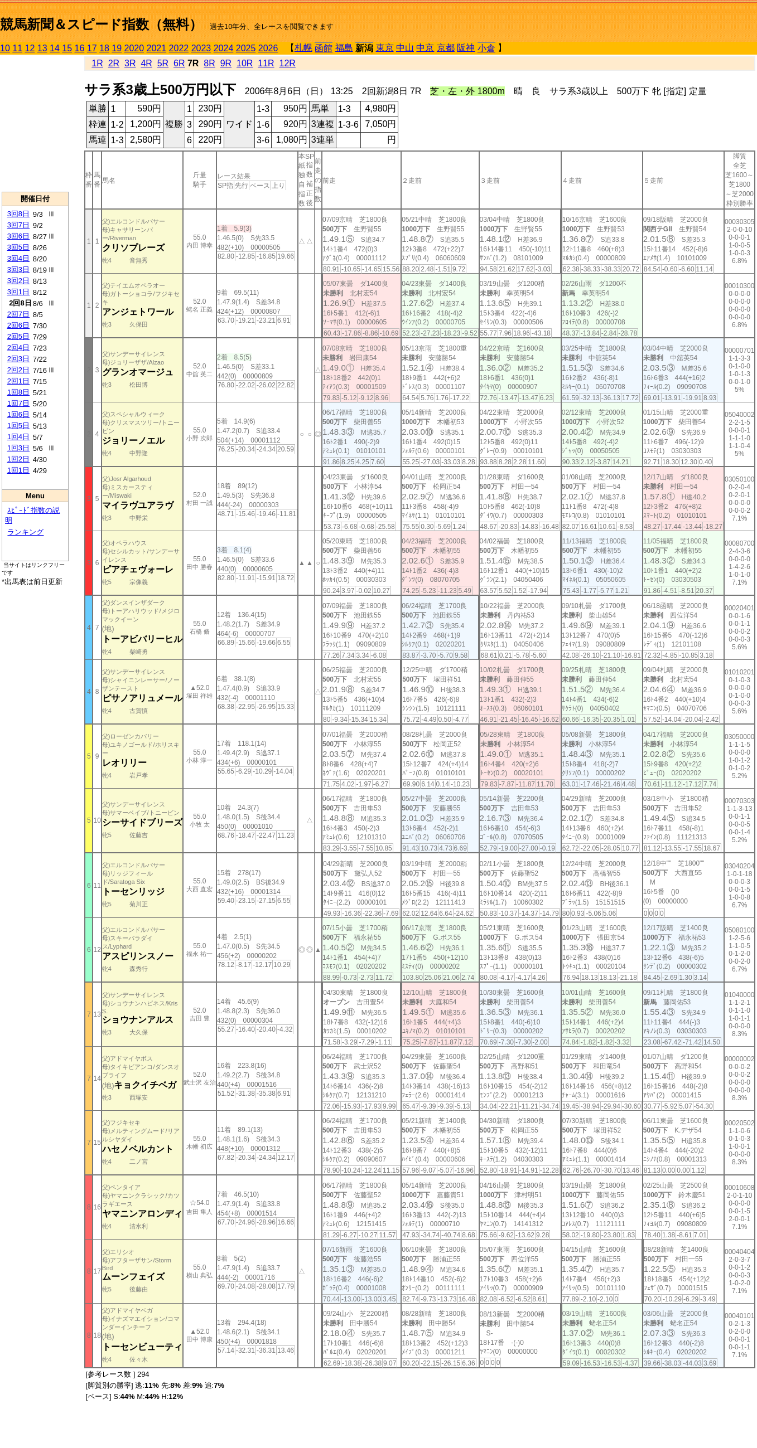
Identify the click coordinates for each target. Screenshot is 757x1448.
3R (130, 63)
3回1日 (18, 292)
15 (67, 48)
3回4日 (18, 258)
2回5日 (18, 336)
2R (113, 63)
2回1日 (18, 381)
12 (30, 48)
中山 (405, 47)
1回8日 (18, 392)
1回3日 (18, 448)
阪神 (466, 47)
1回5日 (18, 425)
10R (245, 63)
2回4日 (18, 347)
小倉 (486, 48)
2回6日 (18, 325)
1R (97, 63)
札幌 (303, 47)
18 (104, 48)
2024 (224, 48)
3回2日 (18, 280)
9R (226, 63)
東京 (385, 47)
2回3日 (18, 358)
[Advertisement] (35, 123)
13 (42, 48)
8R (209, 63)
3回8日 (18, 214)
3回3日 (18, 269)
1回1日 (18, 470)
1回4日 (18, 437)
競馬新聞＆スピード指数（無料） (101, 24)
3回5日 (18, 247)
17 (92, 48)
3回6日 (18, 236)
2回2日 (18, 370)
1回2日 (18, 459)
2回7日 (18, 314)
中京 (425, 47)
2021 (157, 48)
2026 (268, 48)
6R (179, 63)
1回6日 (18, 414)
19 (117, 48)
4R (146, 63)
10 (5, 48)
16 (80, 48)
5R (162, 63)
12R (287, 63)
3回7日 (18, 225)
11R (266, 63)
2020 (134, 48)
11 (17, 48)
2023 (201, 48)
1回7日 (18, 403)
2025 (246, 48)
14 (55, 48)
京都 (446, 47)
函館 (323, 48)
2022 (179, 48)
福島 (344, 47)
